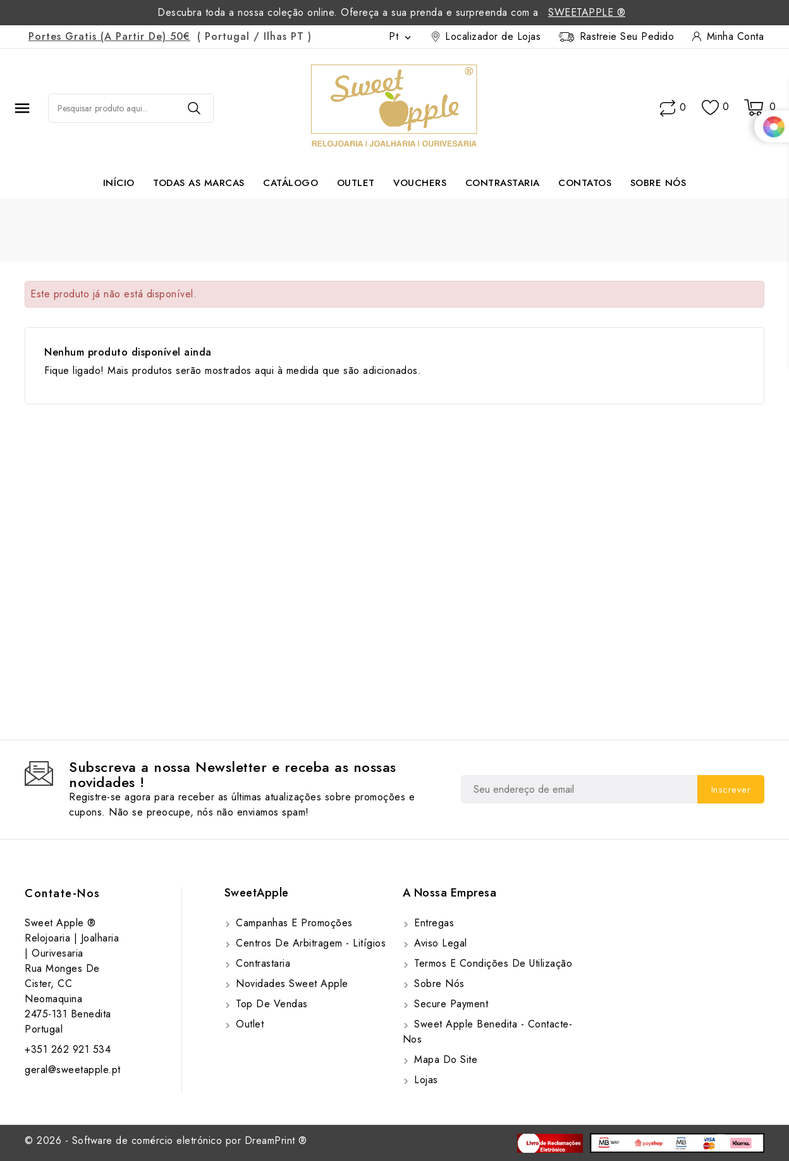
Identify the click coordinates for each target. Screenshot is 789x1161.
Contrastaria (502, 183)
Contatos (584, 183)
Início (119, 183)
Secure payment (450, 1003)
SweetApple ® (586, 12)
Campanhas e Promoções (293, 923)
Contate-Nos (63, 893)
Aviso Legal (439, 943)
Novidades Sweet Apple (290, 983)
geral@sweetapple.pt (73, 1069)
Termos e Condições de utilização (492, 963)
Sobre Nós (658, 183)
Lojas (424, 1079)
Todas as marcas (199, 183)
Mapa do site (444, 1059)
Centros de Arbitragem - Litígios (309, 943)
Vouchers (419, 183)
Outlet (356, 183)
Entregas (433, 923)
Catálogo (290, 183)
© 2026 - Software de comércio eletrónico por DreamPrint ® (166, 1140)
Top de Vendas (270, 1003)
